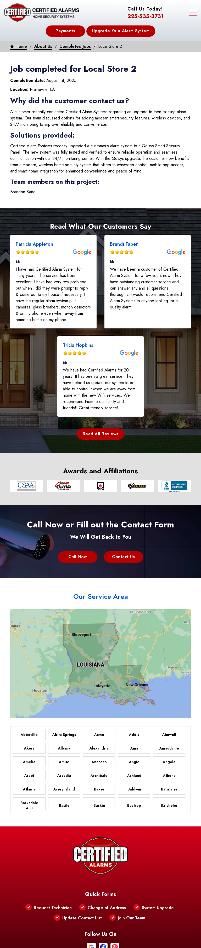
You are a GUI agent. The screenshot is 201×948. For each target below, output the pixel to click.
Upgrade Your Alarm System (121, 31)
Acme (99, 734)
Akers (29, 748)
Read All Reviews (101, 434)
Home (18, 46)
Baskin (99, 805)
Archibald (99, 775)
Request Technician (53, 908)
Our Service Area (100, 596)
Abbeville (29, 734)
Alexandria (99, 748)
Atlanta (29, 789)
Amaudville (169, 748)
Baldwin (134, 789)
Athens (169, 775)
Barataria (169, 789)
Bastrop (134, 805)
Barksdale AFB (29, 805)
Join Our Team (131, 918)
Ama (134, 748)
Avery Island (64, 789)
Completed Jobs (75, 46)
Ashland (134, 775)
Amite (64, 761)
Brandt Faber (124, 244)
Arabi (29, 775)
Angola (169, 761)
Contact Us (123, 557)
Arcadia (64, 775)
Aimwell (169, 734)
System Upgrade (158, 908)
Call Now (77, 557)
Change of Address (107, 908)
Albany (64, 748)
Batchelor (169, 805)
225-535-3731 (145, 16)
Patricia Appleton (34, 244)
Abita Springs (64, 734)
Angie (134, 761)
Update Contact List (82, 918)
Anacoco (99, 761)
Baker (99, 789)
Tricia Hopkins (78, 345)
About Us (43, 46)
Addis (134, 734)
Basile (64, 805)
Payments (65, 31)
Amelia (29, 761)
